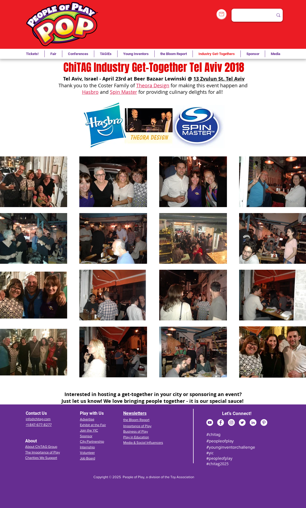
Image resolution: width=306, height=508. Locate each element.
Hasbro (90, 92)
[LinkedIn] (253, 422)
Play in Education (136, 437)
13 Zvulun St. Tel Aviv (219, 78)
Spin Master (123, 92)
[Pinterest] (264, 422)
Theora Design (152, 85)
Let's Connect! (237, 413)
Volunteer (87, 453)
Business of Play (135, 431)
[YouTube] (209, 422)
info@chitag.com (38, 419)
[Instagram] (231, 422)
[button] (105, 53)
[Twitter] (242, 422)
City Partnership (92, 441)
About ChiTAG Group (41, 447)
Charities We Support (41, 458)
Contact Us (36, 413)
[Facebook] (220, 422)
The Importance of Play (42, 452)
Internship (87, 447)
